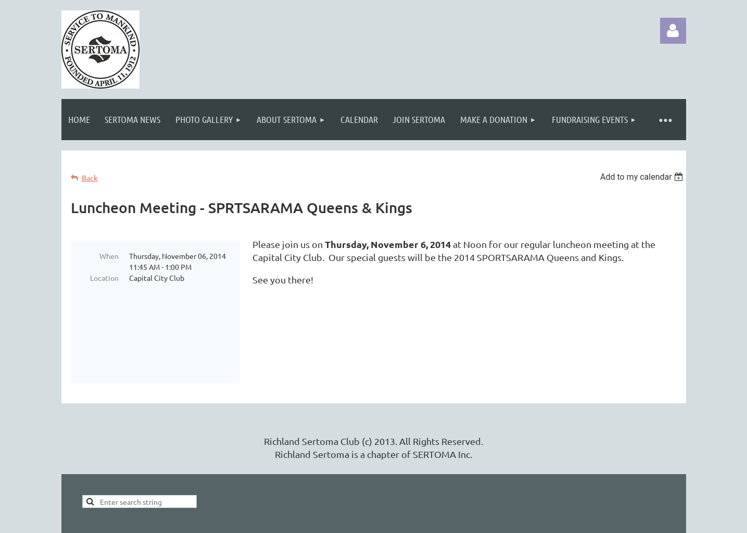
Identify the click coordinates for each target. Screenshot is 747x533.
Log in (673, 31)
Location (104, 277)
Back (90, 178)
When (109, 256)
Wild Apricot (562, 519)
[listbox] (643, 176)
